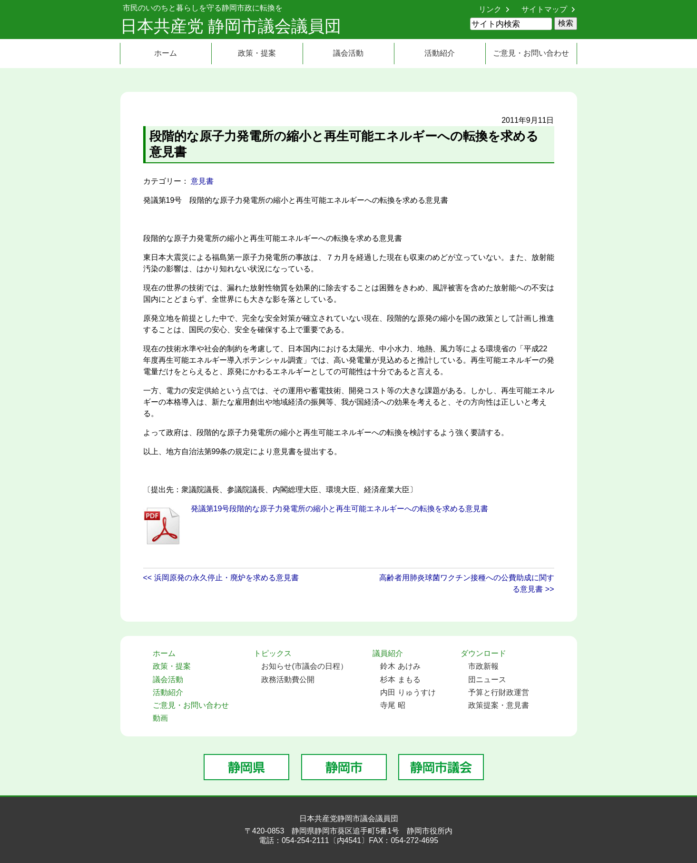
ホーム (165, 53)
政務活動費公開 (287, 679)
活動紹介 (439, 53)
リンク (490, 9)
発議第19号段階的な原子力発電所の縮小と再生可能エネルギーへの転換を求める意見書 (340, 509)
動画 (160, 718)
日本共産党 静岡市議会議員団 (231, 26)
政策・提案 (257, 53)
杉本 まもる (400, 679)
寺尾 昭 (392, 705)
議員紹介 (388, 653)
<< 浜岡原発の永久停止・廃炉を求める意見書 (221, 578)
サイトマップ (544, 9)
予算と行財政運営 (498, 692)
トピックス (273, 653)
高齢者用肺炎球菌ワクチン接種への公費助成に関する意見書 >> (466, 583)
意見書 (202, 181)
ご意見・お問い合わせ (531, 53)
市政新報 (483, 666)
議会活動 (348, 53)
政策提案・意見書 (498, 705)
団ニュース (487, 679)
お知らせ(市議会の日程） (304, 666)
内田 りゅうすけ (407, 692)
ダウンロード (483, 653)
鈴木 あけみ (400, 666)
